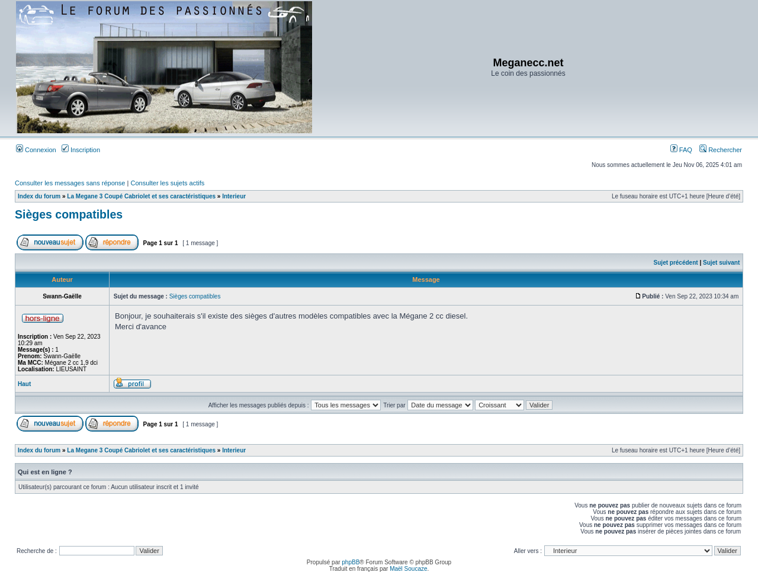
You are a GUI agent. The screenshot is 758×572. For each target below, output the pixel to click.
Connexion (36, 149)
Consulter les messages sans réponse (70, 183)
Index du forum (39, 196)
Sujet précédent (676, 262)
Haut (24, 384)
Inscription (81, 149)
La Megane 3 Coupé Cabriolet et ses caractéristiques (141, 196)
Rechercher (720, 149)
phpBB (350, 562)
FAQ (681, 149)
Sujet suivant (721, 262)
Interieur (234, 196)
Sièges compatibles (69, 214)
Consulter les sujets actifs (167, 183)
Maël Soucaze (408, 568)
